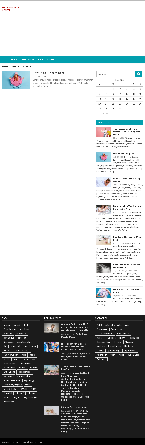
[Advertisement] (72, 34)
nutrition (129, 221)
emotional (124, 249)
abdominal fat (135, 212)
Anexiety (129, 325)
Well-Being (109, 172)
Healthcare (100, 144)
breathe (116, 298)
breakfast (117, 215)
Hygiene (117, 342)
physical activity (102, 194)
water (117, 227)
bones (134, 271)
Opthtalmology (113, 350)
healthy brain (136, 252)
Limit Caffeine (123, 163)
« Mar (105, 113)
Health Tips (130, 141)
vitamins (31, 393)
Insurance (110, 144)
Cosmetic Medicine (105, 333)
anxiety (127, 185)
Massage (129, 342)
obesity (33, 367)
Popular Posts (110, 147)
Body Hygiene (10, 329)
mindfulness (136, 191)
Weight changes (133, 227)
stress (107, 199)
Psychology (101, 196)
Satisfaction (79, 428)
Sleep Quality (128, 196)
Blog (40, 59)
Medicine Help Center (10, 9)
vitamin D (138, 280)
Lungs (133, 301)
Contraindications (69, 379)
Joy (74, 420)
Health (107, 141)
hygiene (16, 359)
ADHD (78, 334)
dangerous (111, 249)
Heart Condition (103, 342)
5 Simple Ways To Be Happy (74, 407)
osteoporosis (106, 280)
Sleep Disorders (130, 169)
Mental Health (83, 420)
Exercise (139, 185)
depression (9, 342)
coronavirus (9, 338)
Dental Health (123, 333)
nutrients (23, 367)
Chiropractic (102, 329)
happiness (66, 417)
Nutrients (121, 221)
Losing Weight (124, 218)
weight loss (112, 230)
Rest (108, 169)
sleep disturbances (114, 196)
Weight (123, 227)
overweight (100, 224)
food (106, 252)
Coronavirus (116, 329)
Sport (112, 355)
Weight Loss (101, 230)
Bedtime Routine (131, 157)
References (28, 59)
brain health (123, 246)
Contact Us (52, 59)
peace (78, 423)
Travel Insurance (123, 147)
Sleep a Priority (117, 169)
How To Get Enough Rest (48, 73)
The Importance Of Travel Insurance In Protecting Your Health (126, 132)
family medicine (110, 277)
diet (118, 249)
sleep (106, 227)
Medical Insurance (134, 144)
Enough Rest (118, 160)
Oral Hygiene (9, 372)
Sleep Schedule (11, 389)
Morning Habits (110, 221)
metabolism (136, 218)
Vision (121, 355)
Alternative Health (81, 373)
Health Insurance (118, 141)
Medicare (100, 147)
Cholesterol (101, 249)
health (127, 188)
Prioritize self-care (129, 194)
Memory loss (101, 255)
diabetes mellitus (25, 342)
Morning (99, 221)
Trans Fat (8, 393)
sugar (116, 258)
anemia (7, 325)
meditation (113, 191)
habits (115, 188)
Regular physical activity (123, 166)
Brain (115, 246)
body (133, 185)
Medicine (65, 391)
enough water (127, 215)
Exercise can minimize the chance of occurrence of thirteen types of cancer (73, 347)
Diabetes (101, 338)
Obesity (136, 221)
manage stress (102, 191)
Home (14, 59)
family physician (11, 355)
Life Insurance (120, 144)
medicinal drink (73, 388)
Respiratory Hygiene (13, 385)
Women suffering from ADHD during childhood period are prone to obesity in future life (74, 327)
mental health (124, 191)
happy (74, 417)
